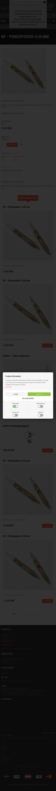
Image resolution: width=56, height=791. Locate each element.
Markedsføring (41, 405)
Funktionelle (15, 414)
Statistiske (40, 414)
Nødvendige (15, 405)
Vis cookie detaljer (28, 398)
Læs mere (8, 387)
